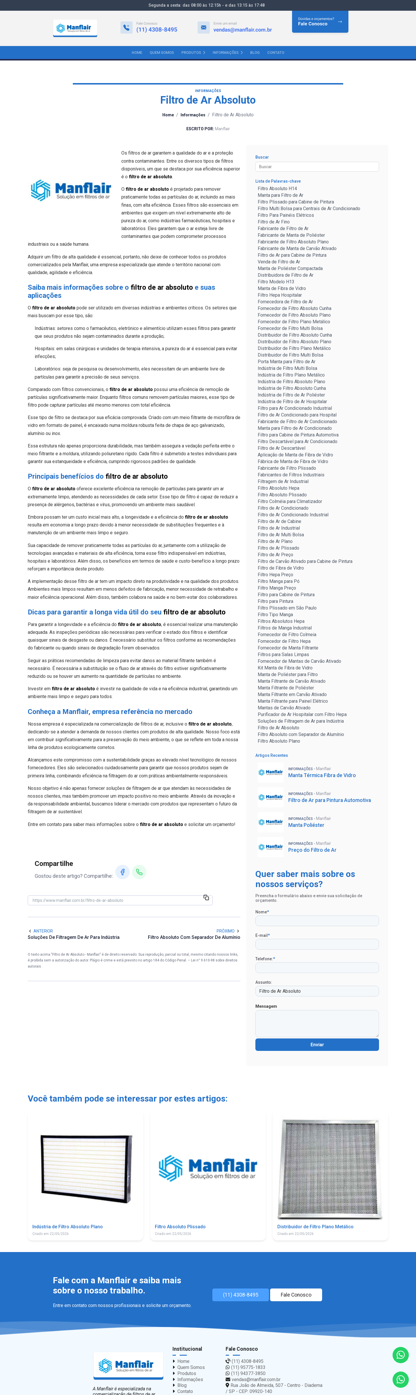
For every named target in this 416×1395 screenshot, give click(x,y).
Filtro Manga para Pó (279, 582)
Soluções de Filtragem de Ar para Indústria (301, 722)
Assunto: (263, 983)
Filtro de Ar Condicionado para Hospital (297, 416)
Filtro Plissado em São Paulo (287, 609)
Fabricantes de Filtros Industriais (291, 475)
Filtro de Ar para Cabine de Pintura (292, 256)
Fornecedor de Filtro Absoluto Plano (294, 316)
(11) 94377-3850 (248, 1374)
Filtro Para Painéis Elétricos (286, 216)
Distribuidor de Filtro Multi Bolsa (290, 356)
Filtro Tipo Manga (275, 615)
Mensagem (266, 1007)
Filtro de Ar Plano (275, 542)
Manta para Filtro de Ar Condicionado (295, 429)
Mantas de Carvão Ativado (284, 708)
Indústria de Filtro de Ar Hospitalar (292, 402)
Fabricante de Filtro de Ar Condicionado (297, 422)
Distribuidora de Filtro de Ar (285, 276)
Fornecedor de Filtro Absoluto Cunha (294, 309)
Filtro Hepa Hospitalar (280, 296)
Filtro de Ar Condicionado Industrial (293, 515)
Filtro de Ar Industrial (279, 529)
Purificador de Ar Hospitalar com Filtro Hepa (302, 715)
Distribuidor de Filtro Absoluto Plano (294, 342)
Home (137, 52)
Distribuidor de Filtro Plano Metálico (294, 349)
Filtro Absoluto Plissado (282, 495)
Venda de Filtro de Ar (279, 262)
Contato (275, 52)
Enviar (317, 1045)
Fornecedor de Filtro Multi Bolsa (290, 329)
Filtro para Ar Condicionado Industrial (295, 409)
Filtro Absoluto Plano (279, 742)
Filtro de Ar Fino (274, 222)
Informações (228, 52)
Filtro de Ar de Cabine (279, 522)
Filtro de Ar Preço (275, 555)
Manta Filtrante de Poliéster (286, 688)
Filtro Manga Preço (277, 589)
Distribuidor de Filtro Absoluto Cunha (295, 336)
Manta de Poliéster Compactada (290, 269)
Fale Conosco (301, 1295)
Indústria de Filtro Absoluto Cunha (292, 389)
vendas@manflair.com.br (256, 1380)
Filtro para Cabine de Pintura (286, 595)
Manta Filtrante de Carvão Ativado (292, 682)
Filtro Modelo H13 (276, 282)
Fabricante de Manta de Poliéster (291, 236)
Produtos (193, 52)
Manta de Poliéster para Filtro (288, 675)
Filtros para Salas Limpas (283, 655)
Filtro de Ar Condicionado (283, 509)
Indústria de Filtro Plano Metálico (291, 376)
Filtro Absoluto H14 (277, 189)
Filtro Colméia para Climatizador (290, 502)
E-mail (262, 936)
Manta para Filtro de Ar (280, 196)
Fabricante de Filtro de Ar (283, 229)
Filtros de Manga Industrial (285, 629)
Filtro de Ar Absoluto (278, 728)
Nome (262, 913)
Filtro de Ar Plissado (278, 549)
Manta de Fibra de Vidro (282, 289)
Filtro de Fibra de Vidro (281, 569)
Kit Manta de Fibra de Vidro (285, 668)
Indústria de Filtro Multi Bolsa (287, 369)
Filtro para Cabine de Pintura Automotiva (298, 435)
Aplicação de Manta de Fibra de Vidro (295, 455)
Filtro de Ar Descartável (281, 449)
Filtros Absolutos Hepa (281, 622)
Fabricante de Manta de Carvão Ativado (297, 249)
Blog (255, 52)
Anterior (40, 931)
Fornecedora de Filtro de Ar (285, 302)
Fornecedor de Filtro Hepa (284, 642)
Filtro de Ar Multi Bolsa (281, 535)
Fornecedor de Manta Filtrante (288, 648)
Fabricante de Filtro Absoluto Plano (293, 242)
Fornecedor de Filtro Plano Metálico (294, 322)
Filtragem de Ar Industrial (283, 482)
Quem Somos (162, 52)
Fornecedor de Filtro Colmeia (287, 635)
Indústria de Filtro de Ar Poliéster (291, 396)
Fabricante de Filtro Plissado (287, 469)
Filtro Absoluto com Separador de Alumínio (301, 735)
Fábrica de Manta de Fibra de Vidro (293, 462)
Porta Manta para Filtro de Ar (286, 362)
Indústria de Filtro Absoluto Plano (291, 382)
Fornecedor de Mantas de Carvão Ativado (299, 662)
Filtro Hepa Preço (275, 575)
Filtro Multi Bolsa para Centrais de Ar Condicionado (309, 209)
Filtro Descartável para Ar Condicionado (297, 442)
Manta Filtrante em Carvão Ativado (292, 695)
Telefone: (265, 959)
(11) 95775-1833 (248, 1368)
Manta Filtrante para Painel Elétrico (293, 702)
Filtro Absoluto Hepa (278, 489)
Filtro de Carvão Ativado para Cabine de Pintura (305, 562)
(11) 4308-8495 (240, 1296)
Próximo (228, 931)
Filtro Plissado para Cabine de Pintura (296, 202)
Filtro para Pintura (275, 602)
